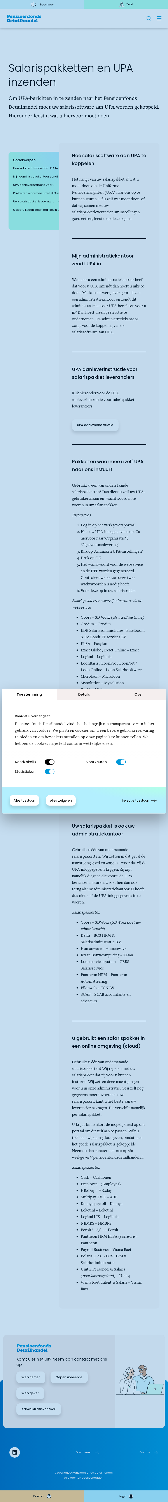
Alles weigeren (61, 800)
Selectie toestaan (135, 800)
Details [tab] (84, 694)
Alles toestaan (24, 800)
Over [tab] (139, 694)
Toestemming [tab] (29, 694)
